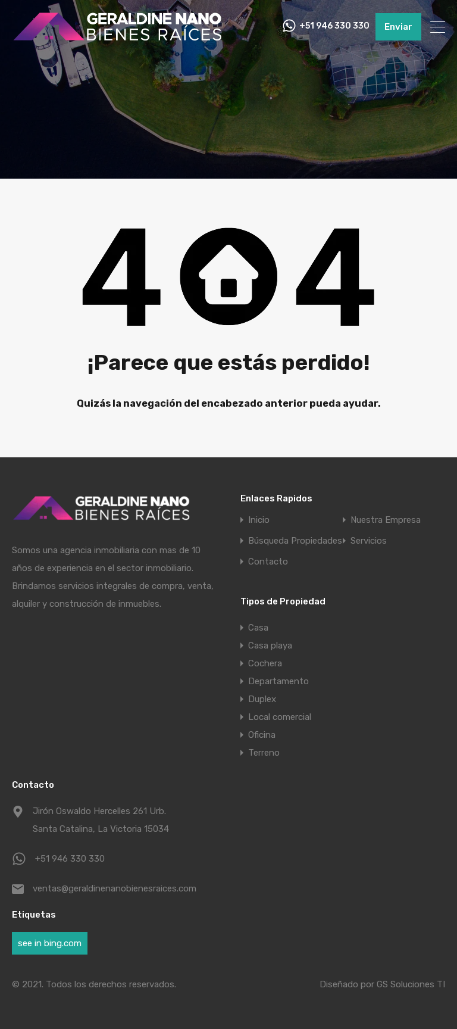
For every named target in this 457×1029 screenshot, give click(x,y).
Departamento (278, 681)
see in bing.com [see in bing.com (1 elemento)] (50, 943)
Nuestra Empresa (385, 520)
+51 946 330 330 (334, 27)
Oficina (262, 734)
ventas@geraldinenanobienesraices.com (107, 888)
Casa (258, 627)
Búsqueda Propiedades (295, 541)
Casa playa (270, 645)
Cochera (265, 663)
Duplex (262, 699)
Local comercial (279, 717)
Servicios (368, 541)
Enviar (398, 26)
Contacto (268, 561)
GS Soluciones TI (411, 984)
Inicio (259, 520)
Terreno (264, 752)
